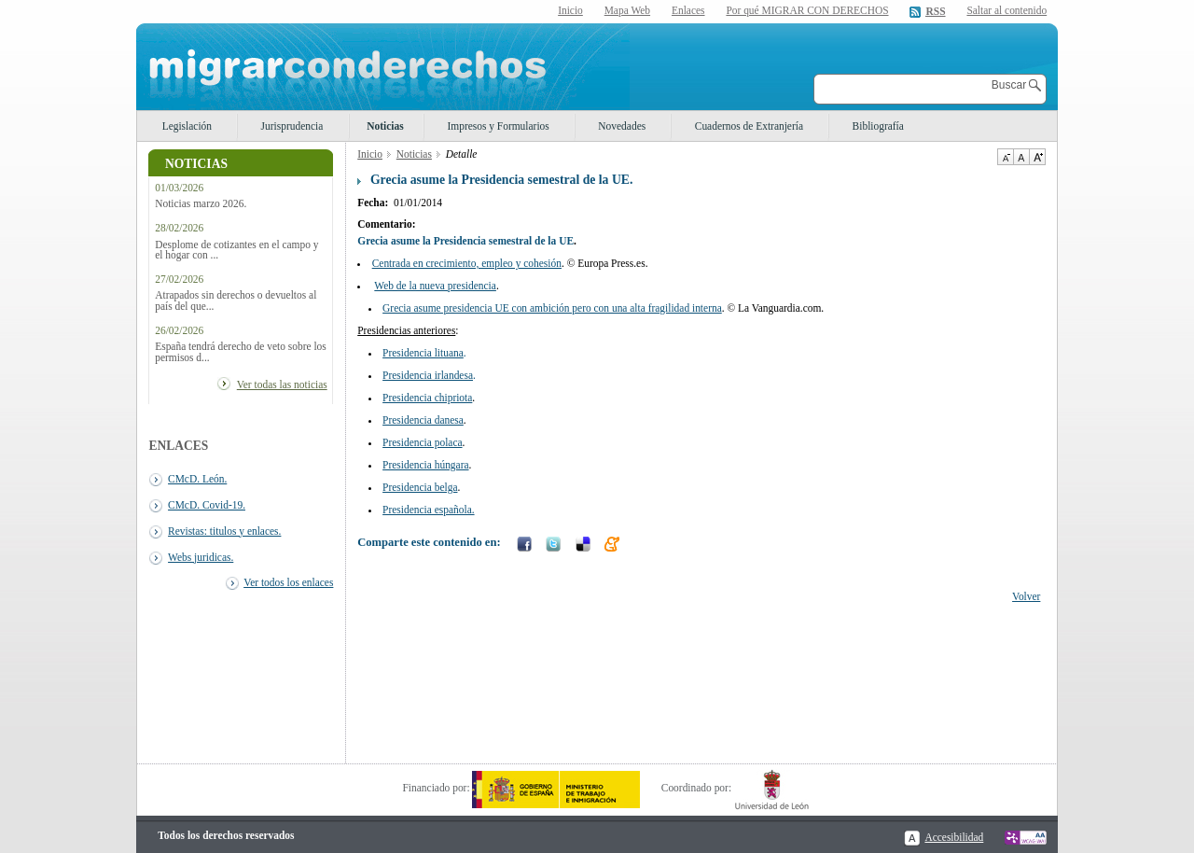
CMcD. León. (197, 478)
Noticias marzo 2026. (200, 204)
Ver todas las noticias (282, 384)
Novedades (622, 126)
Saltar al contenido (1006, 11)
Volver (1026, 596)
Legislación (187, 126)
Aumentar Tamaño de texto (1037, 156)
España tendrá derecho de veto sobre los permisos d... (240, 352)
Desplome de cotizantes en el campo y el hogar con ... (236, 250)
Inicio (570, 10)
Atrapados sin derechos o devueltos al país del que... (235, 300)
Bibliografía (878, 126)
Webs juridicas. (200, 557)
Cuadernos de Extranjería (749, 126)
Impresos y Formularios (497, 126)
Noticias (385, 126)
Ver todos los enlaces (288, 582)
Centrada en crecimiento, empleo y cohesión (467, 263)
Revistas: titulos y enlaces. (224, 531)
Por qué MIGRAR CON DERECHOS (807, 10)
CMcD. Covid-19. (206, 504)
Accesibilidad (953, 837)
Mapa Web (627, 10)
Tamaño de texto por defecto (1021, 156)
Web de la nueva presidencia (435, 285)
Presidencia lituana (423, 352)
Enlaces (688, 10)
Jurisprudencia (292, 126)
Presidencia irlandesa (427, 375)
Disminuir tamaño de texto (1005, 156)
